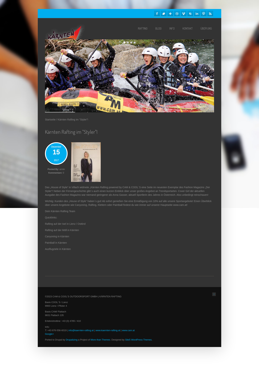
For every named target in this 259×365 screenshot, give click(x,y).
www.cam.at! (180, 204)
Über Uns (206, 28)
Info (172, 28)
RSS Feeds (210, 14)
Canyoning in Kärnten (57, 236)
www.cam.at (128, 330)
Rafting (142, 28)
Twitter (164, 14)
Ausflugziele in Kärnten (58, 249)
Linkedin (197, 14)
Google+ (49, 334)
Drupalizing (72, 339)
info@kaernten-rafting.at (81, 330)
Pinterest (203, 14)
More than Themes (100, 339)
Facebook (157, 14)
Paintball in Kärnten (56, 242)
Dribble (177, 14)
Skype (190, 14)
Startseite (50, 119)
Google (170, 14)
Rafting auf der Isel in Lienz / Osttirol (65, 223)
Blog (158, 28)
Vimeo (184, 14)
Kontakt (188, 28)
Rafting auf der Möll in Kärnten (62, 230)
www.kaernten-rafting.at (108, 330)
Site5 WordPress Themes (138, 339)
